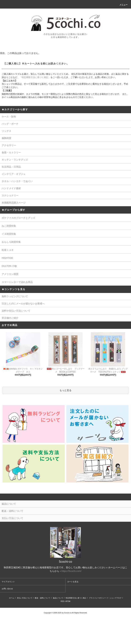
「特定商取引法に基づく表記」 (34, 77)
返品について (58, 598)
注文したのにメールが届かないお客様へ (23, 303)
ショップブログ (115, 598)
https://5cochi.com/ (72, 571)
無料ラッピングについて (15, 296)
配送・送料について (42, 598)
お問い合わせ (7, 589)
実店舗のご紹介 (10, 318)
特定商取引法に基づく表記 (76, 598)
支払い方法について (24, 598)
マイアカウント (8, 582)
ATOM (68, 601)
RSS (62, 601)
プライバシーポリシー (97, 598)
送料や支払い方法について (16, 310)
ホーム (11, 598)
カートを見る (72, 582)
